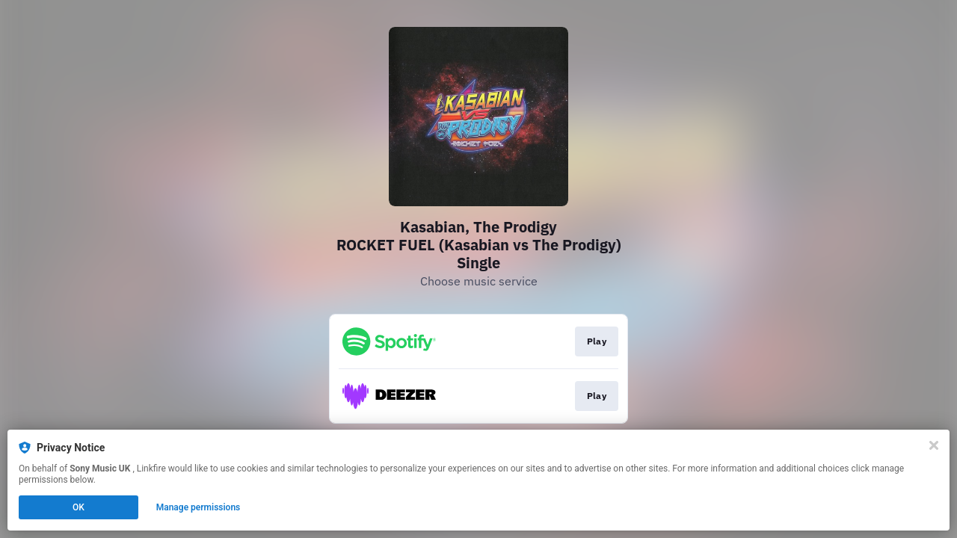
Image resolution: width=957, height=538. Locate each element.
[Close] (934, 445)
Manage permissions (198, 507)
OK (78, 507)
